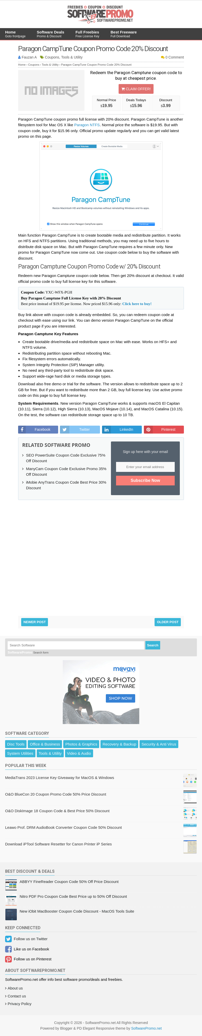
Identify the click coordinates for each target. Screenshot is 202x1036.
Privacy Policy (19, 1004)
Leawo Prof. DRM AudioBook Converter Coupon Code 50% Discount (63, 827)
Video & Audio (79, 753)
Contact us (17, 996)
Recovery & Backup (119, 744)
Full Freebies (87, 34)
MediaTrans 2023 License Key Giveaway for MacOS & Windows (59, 777)
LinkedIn (126, 429)
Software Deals (50, 34)
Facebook (42, 429)
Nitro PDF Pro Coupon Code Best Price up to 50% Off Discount (73, 896)
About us (15, 988)
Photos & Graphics (81, 744)
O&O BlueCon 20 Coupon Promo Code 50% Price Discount (55, 794)
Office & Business (45, 744)
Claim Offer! (136, 89)
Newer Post (34, 622)
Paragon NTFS (87, 125)
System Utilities (20, 753)
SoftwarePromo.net (146, 1028)
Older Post (168, 622)
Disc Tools (15, 744)
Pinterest (168, 429)
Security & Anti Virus (159, 744)
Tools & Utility (50, 753)
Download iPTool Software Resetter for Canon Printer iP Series (58, 844)
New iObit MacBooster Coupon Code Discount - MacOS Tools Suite (77, 911)
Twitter (84, 429)
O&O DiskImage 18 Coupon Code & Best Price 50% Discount (57, 811)
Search (152, 645)
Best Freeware (124, 34)
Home (15, 34)
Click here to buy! (137, 304)
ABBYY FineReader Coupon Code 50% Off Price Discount (69, 881)
